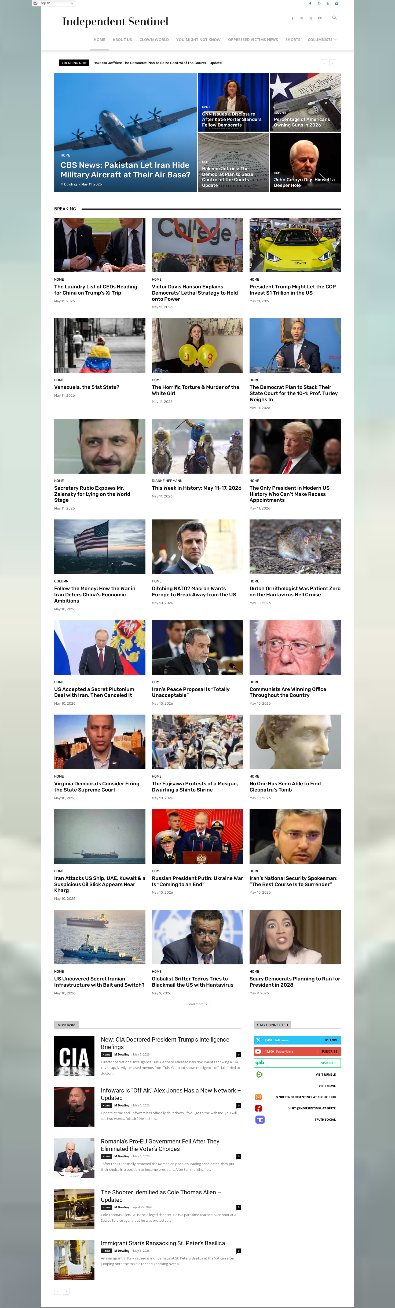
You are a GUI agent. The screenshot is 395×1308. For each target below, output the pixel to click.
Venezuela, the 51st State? (86, 387)
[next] (332, 63)
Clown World (154, 39)
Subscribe (329, 1051)
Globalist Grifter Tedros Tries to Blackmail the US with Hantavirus (192, 982)
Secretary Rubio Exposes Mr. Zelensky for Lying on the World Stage (92, 494)
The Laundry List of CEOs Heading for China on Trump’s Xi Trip (95, 290)
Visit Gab (328, 1063)
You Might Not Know (198, 39)
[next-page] (66, 1291)
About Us (122, 39)
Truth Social (325, 1119)
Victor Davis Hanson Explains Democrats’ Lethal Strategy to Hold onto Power (195, 293)
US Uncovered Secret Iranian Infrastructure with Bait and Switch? (99, 982)
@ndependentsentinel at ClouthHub (306, 1097)
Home (99, 39)
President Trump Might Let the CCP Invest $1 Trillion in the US (293, 290)
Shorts (293, 39)
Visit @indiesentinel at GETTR (312, 1108)
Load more (197, 1004)
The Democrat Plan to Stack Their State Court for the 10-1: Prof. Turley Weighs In (294, 393)
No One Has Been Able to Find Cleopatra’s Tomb (285, 787)
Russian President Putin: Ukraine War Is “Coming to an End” (197, 881)
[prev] (324, 63)
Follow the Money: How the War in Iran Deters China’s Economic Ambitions (95, 594)
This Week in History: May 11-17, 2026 (197, 488)
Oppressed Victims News (253, 39)
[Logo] (114, 18)
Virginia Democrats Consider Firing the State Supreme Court (97, 787)
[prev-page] (57, 1291)
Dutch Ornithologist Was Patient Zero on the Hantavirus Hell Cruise (295, 591)
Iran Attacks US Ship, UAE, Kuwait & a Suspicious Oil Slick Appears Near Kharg (99, 884)
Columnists (322, 39)
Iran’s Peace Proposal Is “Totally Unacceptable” (191, 692)
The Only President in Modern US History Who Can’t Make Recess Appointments (290, 494)
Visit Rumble (326, 1074)
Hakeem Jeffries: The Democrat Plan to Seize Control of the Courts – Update (163, 63)
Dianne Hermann (167, 480)
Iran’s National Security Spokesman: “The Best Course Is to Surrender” (294, 881)
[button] (334, 18)
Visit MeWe (327, 1086)
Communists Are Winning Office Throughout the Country (288, 692)
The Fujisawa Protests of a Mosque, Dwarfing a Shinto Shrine (195, 787)
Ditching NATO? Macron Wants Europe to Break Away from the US (194, 591)
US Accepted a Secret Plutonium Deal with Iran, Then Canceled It (94, 692)
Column (280, 112)
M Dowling (121, 1054)
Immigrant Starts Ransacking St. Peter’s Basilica (163, 1243)
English (41, 3)
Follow (330, 1040)
